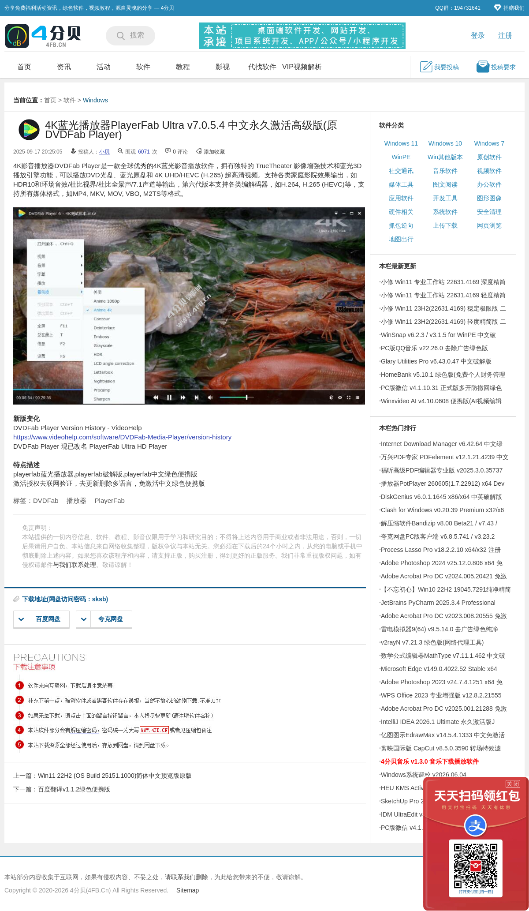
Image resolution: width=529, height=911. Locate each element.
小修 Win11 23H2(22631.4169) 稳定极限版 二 (443, 308)
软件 (143, 67)
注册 (505, 35)
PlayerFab (110, 500)
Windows (95, 100)
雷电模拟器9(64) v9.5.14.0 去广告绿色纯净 (439, 629)
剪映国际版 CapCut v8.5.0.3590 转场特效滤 (441, 748)
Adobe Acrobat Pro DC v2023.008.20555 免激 (444, 615)
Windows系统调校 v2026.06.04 (423, 774)
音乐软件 (445, 170)
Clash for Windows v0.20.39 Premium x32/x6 (442, 510)
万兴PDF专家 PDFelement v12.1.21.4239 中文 (445, 457)
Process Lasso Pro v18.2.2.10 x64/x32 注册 (441, 549)
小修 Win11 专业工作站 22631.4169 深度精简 (443, 281)
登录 (478, 35)
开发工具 (445, 198)
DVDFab (46, 500)
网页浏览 (489, 225)
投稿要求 (496, 67)
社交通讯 (401, 170)
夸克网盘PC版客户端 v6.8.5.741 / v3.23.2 (438, 536)
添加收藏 (214, 152)
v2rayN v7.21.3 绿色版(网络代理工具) (432, 642)
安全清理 (489, 211)
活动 (104, 67)
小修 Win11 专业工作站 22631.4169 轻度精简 (443, 295)
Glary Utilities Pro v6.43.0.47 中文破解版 (436, 361)
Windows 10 (445, 143)
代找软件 (262, 67)
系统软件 (445, 211)
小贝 (104, 152)
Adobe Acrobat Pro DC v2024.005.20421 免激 (444, 576)
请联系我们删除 (186, 877)
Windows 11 (401, 143)
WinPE (401, 157)
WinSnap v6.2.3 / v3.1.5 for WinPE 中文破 (438, 334)
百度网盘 (39, 619)
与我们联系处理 (74, 564)
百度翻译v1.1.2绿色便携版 (74, 789)
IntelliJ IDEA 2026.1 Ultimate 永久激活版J (438, 721)
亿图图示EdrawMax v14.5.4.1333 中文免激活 (443, 735)
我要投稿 (439, 67)
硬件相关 (401, 211)
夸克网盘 (102, 619)
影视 (223, 67)
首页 (24, 67)
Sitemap (187, 890)
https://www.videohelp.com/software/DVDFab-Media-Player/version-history (122, 437)
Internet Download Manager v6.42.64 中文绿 (442, 443)
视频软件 (489, 170)
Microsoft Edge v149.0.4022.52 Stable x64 (439, 668)
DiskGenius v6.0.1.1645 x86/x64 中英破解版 (441, 496)
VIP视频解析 (302, 67)
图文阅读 (445, 184)
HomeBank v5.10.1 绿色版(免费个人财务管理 (443, 374)
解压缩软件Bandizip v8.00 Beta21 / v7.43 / (439, 523)
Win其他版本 (445, 157)
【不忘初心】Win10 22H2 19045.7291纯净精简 (446, 589)
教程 (183, 67)
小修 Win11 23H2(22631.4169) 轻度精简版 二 (443, 321)
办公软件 (489, 184)
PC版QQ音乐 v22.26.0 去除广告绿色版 (434, 348)
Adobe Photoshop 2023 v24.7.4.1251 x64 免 (442, 682)
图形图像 (489, 198)
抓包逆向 (401, 225)
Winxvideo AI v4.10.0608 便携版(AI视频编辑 (441, 401)
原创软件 (489, 157)
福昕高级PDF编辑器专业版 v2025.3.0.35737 (442, 470)
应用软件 (401, 198)
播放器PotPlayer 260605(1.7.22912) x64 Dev (442, 483)
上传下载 (445, 225)
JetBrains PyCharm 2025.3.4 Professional (438, 602)
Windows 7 (489, 143)
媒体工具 (401, 184)
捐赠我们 (509, 7)
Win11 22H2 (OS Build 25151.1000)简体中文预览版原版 (115, 775)
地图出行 (401, 239)
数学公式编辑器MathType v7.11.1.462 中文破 (443, 655)
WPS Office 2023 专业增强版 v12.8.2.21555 (441, 695)
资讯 (64, 67)
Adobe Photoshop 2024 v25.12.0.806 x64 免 (442, 562)
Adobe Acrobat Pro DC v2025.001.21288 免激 (444, 708)
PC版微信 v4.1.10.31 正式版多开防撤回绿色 (441, 387)
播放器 (76, 500)
